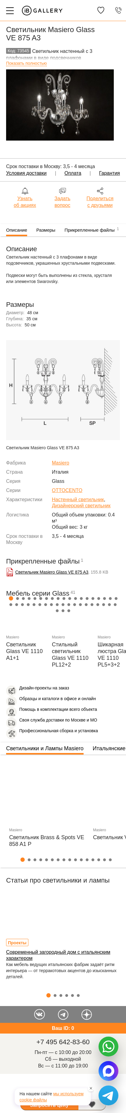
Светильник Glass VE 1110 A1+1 (24, 651)
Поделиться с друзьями (100, 202)
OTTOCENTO (67, 490)
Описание (16, 230)
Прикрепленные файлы (91, 229)
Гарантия (109, 173)
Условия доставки (26, 173)
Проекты (17, 942)
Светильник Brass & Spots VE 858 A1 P (46, 840)
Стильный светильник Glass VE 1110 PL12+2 (70, 654)
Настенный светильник (78, 499)
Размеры (45, 230)
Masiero (60, 462)
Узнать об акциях (25, 202)
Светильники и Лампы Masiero (45, 748)
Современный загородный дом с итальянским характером (58, 955)
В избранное (92, 1104)
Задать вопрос (62, 202)
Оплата (72, 173)
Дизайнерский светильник (81, 505)
